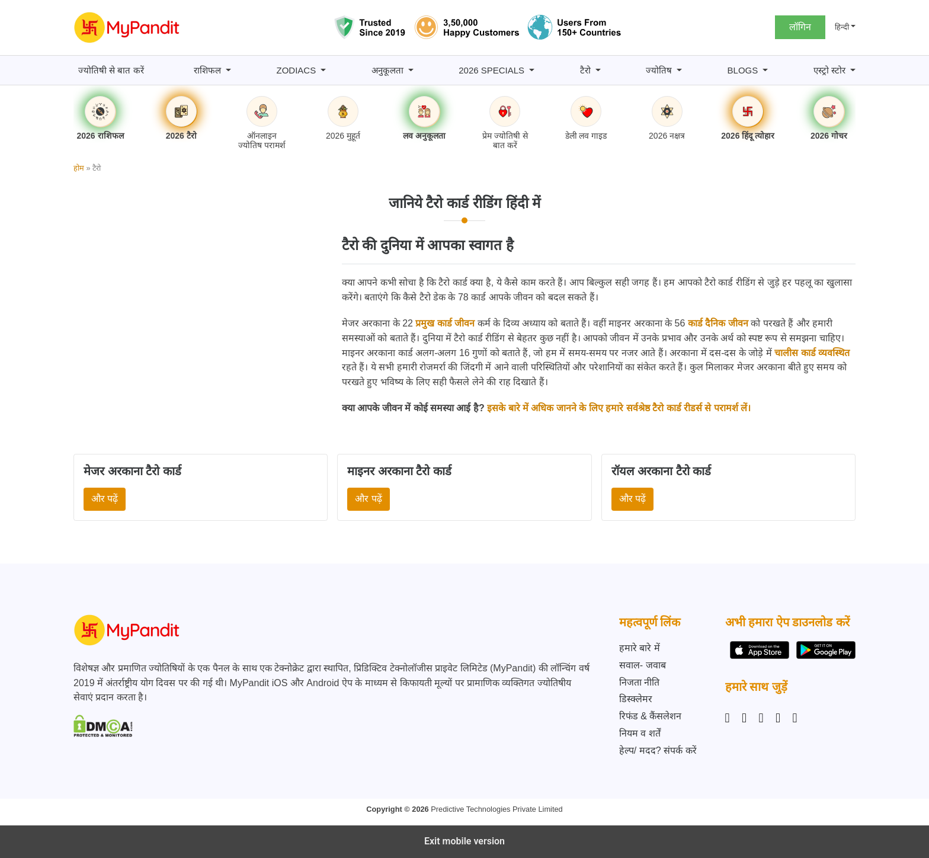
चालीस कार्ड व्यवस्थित (812, 353)
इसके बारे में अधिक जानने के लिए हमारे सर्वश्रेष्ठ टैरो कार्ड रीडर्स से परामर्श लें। (619, 408)
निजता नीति (639, 682)
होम (78, 168)
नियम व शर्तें (640, 733)
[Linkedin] (761, 718)
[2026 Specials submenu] (531, 70)
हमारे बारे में (639, 648)
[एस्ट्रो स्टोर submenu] (853, 70)
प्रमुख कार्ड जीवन (445, 323)
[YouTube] (795, 718)
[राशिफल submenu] (228, 70)
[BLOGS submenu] (765, 70)
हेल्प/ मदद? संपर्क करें (658, 750)
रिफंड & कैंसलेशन (650, 716)
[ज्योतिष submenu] (679, 70)
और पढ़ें (104, 499)
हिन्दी (842, 27)
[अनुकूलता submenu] (411, 70)
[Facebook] (744, 718)
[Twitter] (778, 718)
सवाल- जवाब (642, 665)
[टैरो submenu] (598, 70)
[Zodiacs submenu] (323, 70)
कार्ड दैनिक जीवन (718, 323)
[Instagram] (730, 718)
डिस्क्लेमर (635, 699)
